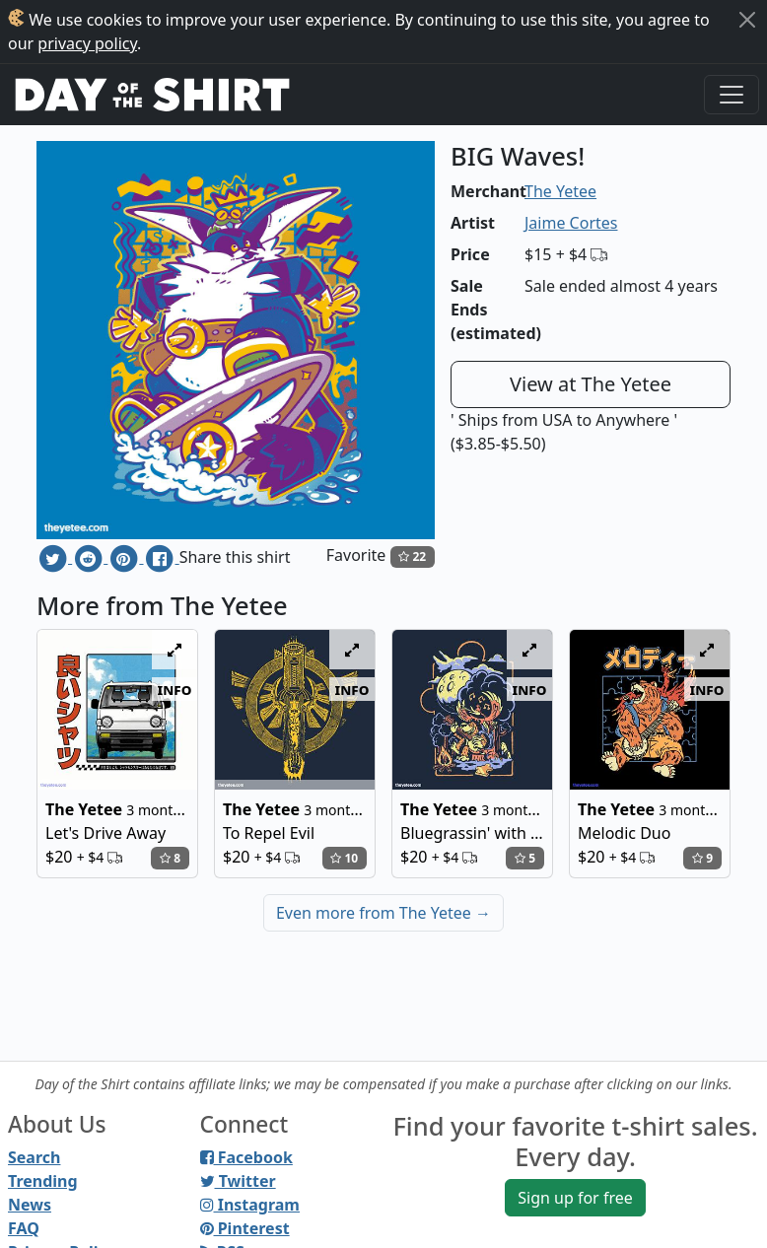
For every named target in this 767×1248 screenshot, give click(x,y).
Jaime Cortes (570, 223)
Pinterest (245, 1228)
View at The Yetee (590, 384)
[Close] (747, 20)
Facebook (246, 1157)
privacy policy (87, 43)
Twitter (238, 1181)
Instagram (250, 1204)
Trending (43, 1181)
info (175, 689)
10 (344, 858)
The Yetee (560, 191)
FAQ (23, 1228)
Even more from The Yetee (383, 913)
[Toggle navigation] (731, 94)
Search (34, 1157)
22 (412, 556)
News (29, 1204)
